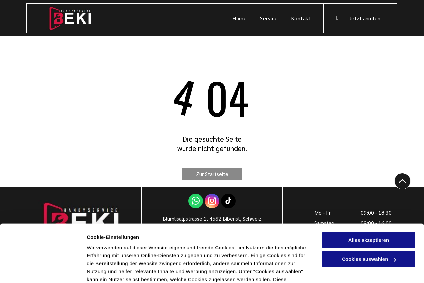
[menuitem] (239, 18)
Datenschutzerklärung (162, 251)
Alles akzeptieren (368, 196)
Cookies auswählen (110, 270)
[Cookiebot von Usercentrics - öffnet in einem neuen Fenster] (43, 270)
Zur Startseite (212, 173)
